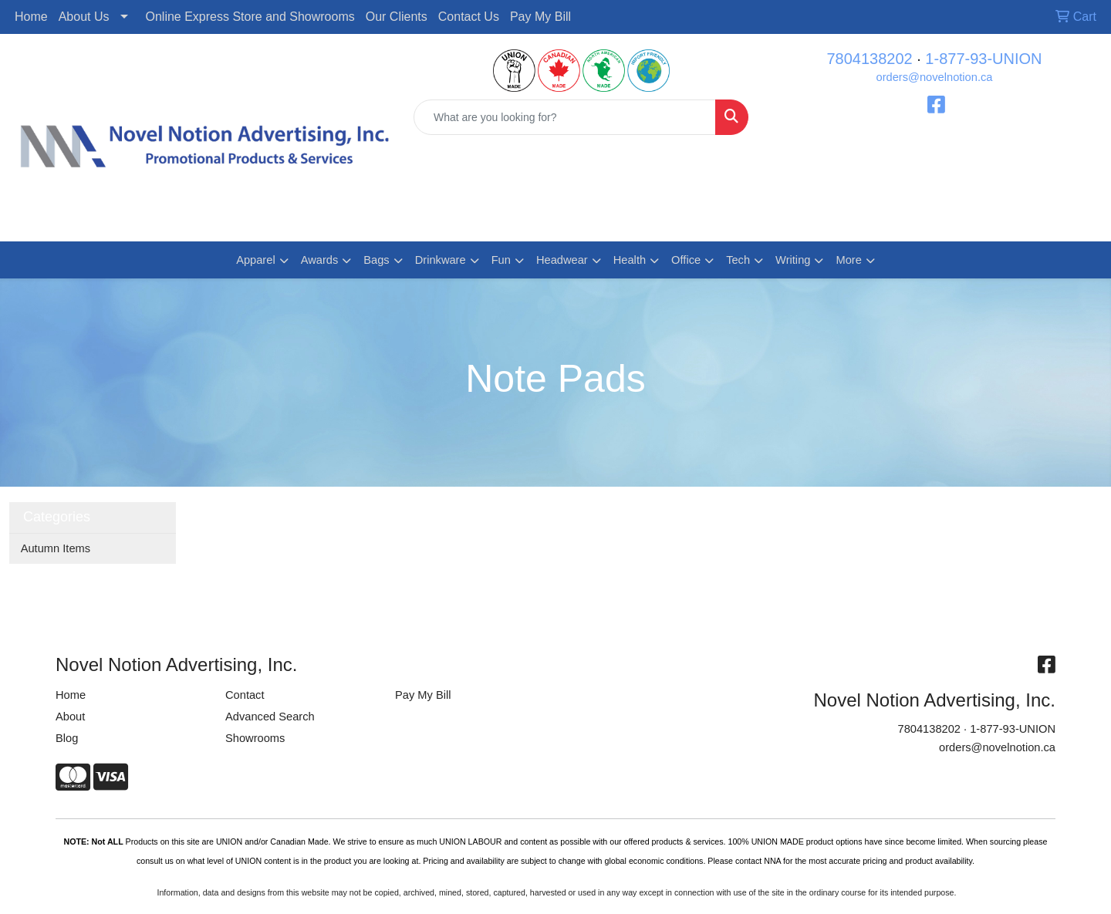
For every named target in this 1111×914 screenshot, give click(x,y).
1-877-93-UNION (983, 58)
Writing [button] (792, 260)
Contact (245, 695)
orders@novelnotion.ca (934, 77)
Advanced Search (270, 716)
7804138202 (869, 58)
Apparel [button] (255, 260)
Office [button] (686, 260)
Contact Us (468, 16)
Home (31, 16)
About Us (84, 16)
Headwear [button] (562, 260)
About (70, 716)
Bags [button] (376, 260)
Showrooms (255, 738)
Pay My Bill (540, 16)
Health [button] (629, 260)
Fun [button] (501, 260)
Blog (67, 738)
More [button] (848, 260)
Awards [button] (320, 260)
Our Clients (396, 16)
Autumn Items (55, 548)
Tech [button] (738, 260)
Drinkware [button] (440, 260)
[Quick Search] (565, 117)
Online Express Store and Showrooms (250, 16)
